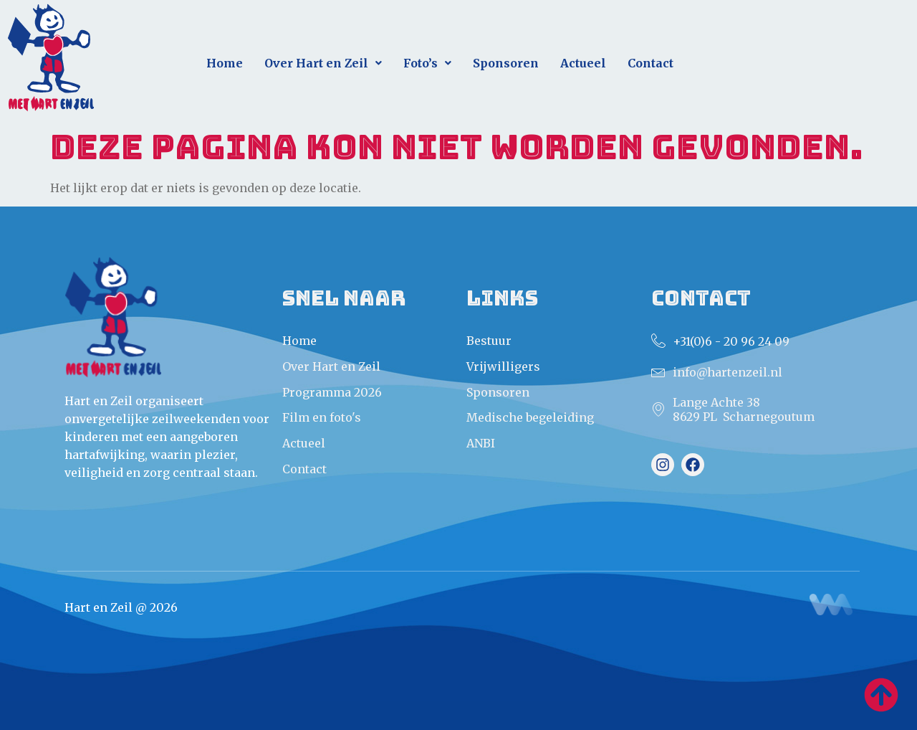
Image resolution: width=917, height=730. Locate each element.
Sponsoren (506, 63)
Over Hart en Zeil (323, 63)
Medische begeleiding (530, 417)
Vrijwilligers (503, 366)
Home (224, 63)
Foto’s (427, 63)
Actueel (583, 63)
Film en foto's (321, 417)
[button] (323, 63)
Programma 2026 (332, 392)
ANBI (480, 443)
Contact (650, 63)
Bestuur (489, 340)
